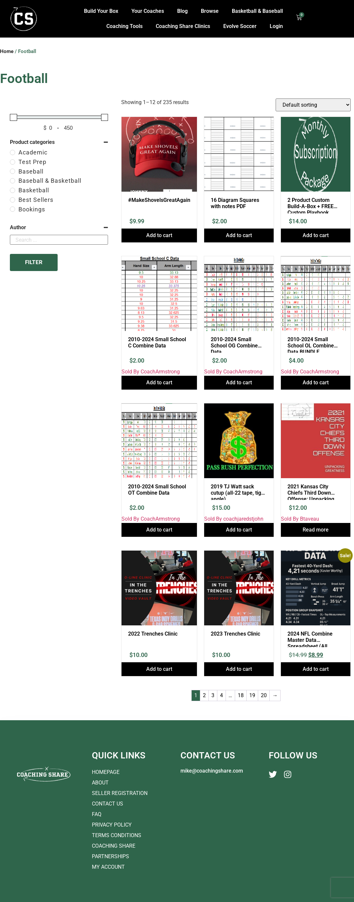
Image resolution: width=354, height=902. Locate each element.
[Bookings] (12, 209)
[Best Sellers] (12, 200)
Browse (210, 11)
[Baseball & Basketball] (12, 180)
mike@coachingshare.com (211, 771)
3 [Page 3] (212, 695)
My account (108, 867)
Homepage (106, 772)
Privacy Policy (112, 825)
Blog (182, 11)
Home (7, 51)
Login (276, 26)
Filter (33, 262)
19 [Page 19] (252, 695)
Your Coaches (147, 11)
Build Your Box (101, 11)
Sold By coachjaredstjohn (233, 519)
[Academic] (12, 152)
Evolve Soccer (240, 26)
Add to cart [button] (159, 235)
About (100, 782)
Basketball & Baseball (257, 11)
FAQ (96, 814)
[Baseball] (12, 171)
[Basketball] (12, 190)
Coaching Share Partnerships (113, 851)
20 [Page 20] (264, 695)
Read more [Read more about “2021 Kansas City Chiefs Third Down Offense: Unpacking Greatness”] (316, 530)
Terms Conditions (116, 835)
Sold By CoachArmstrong (151, 372)
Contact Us (107, 804)
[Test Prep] (12, 162)
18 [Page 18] (241, 695)
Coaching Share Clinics (183, 26)
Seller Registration (120, 793)
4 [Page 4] (221, 695)
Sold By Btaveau (300, 519)
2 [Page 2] (204, 695)
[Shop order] (313, 104)
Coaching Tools (124, 26)
